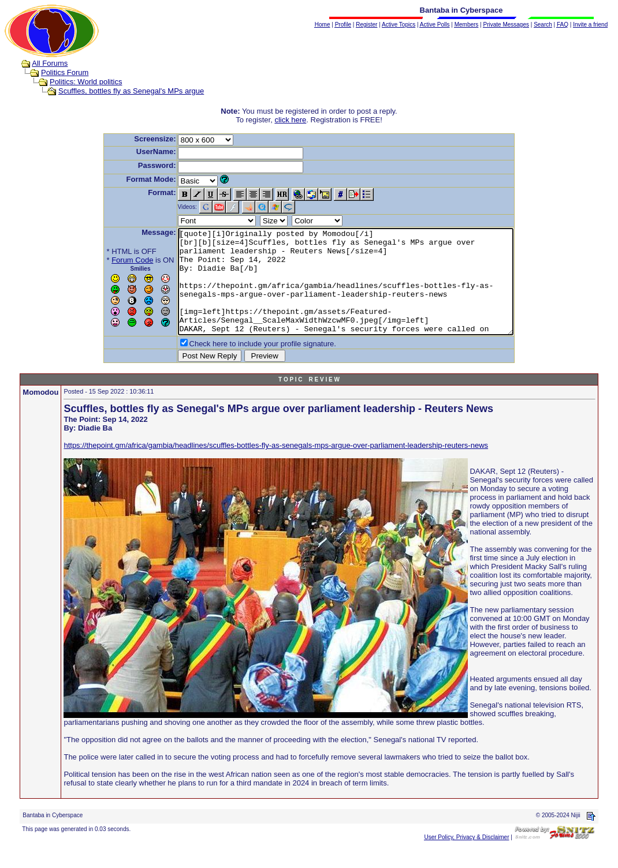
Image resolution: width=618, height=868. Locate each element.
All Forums (50, 63)
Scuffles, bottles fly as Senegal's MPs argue (131, 91)
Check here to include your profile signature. (242, 364)
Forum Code (112, 260)
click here (290, 119)
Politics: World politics (86, 81)
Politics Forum (64, 72)
